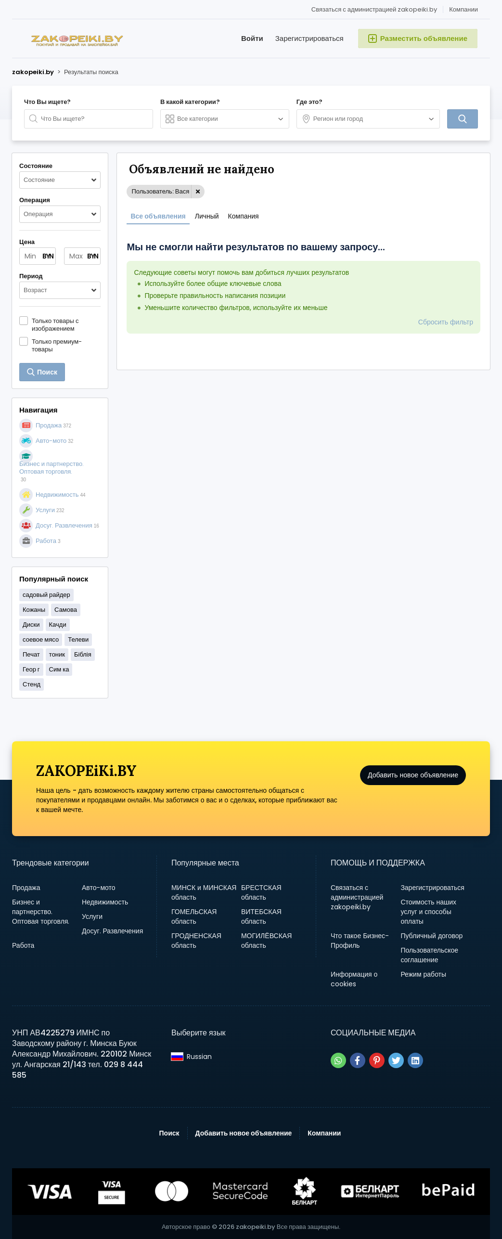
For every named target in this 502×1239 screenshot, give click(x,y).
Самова (65, 609)
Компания (243, 216)
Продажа (26, 887)
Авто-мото (99, 887)
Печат (31, 654)
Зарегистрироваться (309, 38)
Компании (463, 9)
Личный (207, 216)
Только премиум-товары (57, 345)
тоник (57, 654)
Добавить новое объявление (413, 783)
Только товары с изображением (55, 324)
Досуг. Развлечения (112, 931)
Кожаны (34, 609)
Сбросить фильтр (445, 322)
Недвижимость (105, 902)
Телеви (78, 639)
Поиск (169, 1133)
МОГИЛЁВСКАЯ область (266, 940)
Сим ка (59, 669)
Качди (57, 624)
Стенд (31, 684)
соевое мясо (41, 639)
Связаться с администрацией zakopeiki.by (374, 9)
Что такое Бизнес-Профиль (360, 940)
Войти (252, 38)
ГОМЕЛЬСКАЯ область (194, 916)
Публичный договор (431, 936)
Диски (31, 624)
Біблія (82, 654)
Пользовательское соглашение (429, 955)
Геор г (31, 669)
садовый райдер (46, 594)
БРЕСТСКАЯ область (261, 892)
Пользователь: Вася (160, 191)
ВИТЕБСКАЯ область (261, 916)
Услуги (92, 916)
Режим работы (423, 974)
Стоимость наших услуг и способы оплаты (428, 911)
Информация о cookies (354, 979)
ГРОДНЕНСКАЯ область (196, 940)
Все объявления (157, 216)
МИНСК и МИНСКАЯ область (203, 892)
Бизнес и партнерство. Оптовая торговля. (40, 911)
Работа (23, 945)
